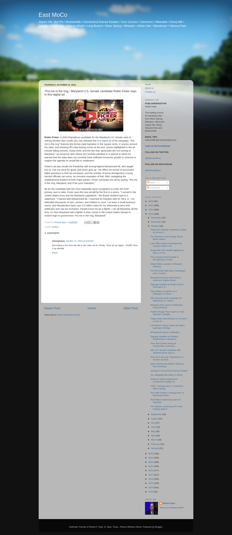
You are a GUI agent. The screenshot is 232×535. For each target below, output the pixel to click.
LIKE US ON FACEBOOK (157, 146)
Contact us (150, 92)
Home (92, 308)
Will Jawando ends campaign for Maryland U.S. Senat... (166, 299)
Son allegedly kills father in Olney (166, 375)
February (155, 444)
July (153, 423)
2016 (151, 479)
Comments (153, 188)
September (156, 414)
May (153, 431)
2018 (151, 470)
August (154, 418)
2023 (151, 214)
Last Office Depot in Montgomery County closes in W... (166, 244)
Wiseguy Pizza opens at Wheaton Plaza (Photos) (166, 306)
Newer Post (52, 308)
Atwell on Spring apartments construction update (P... (164, 380)
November (156, 222)
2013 (151, 491)
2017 (151, 475)
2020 (151, 462)
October (155, 226)
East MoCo (53, 15)
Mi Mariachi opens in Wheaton (165, 332)
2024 (151, 209)
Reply (55, 252)
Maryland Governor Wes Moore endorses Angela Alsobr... (165, 278)
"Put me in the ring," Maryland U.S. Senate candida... (167, 358)
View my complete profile (172, 507)
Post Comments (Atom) (69, 315)
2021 (151, 458)
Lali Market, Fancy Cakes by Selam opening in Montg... (167, 326)
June (153, 427)
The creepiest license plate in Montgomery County (164, 258)
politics (55, 227)
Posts (151, 182)
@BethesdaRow (153, 158)
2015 (151, 483)
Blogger (158, 527)
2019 (151, 466)
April (153, 435)
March (154, 440)
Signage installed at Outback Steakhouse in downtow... (164, 337)
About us (149, 88)
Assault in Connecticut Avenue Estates (169, 371)
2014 (151, 487)
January (155, 448)
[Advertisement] (116, 55)
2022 (151, 453)
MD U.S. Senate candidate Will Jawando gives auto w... (165, 351)
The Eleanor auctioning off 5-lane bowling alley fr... (166, 407)
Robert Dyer (169, 503)
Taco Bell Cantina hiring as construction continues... (163, 344)
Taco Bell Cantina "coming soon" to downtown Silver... (167, 394)
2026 (151, 201)
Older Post (130, 308)
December (156, 217)
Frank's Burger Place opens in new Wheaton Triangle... (167, 313)
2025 (151, 205)
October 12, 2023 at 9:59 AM (79, 241)
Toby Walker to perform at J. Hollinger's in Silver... (164, 292)
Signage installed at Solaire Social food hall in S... (166, 285)
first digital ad (104, 140)
